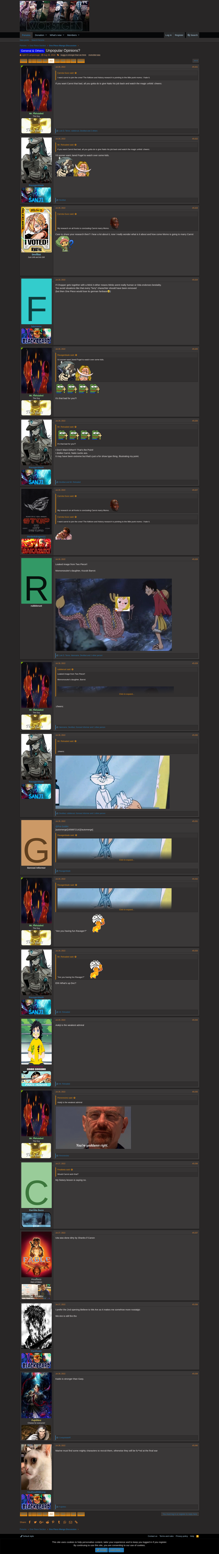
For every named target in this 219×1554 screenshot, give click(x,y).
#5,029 (195, 663)
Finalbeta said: (64, 1169)
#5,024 (195, 280)
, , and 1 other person (81, 655)
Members (72, 35)
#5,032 (195, 879)
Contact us (152, 1536)
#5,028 (195, 559)
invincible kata (94, 55)
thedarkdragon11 (36, 536)
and (70, 482)
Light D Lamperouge (31, 55)
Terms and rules (167, 1536)
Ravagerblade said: (66, 355)
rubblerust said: (64, 669)
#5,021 (195, 67)
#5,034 (195, 1020)
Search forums (37, 40)
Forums (26, 35)
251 (45, 61)
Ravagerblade (36, 185)
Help (192, 1536)
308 (73, 61)
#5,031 (195, 821)
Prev (24, 61)
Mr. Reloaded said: (66, 145)
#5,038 (195, 1304)
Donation (39, 35)
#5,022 (195, 139)
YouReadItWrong (36, 1492)
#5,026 (195, 421)
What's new (56, 35)
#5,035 (195, 1092)
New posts (24, 40)
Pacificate (36, 1351)
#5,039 (195, 1374)
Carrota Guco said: (66, 73)
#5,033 (195, 951)
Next (80, 61)
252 (51, 61)
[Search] (192, 35)
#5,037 (195, 1233)
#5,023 (195, 208)
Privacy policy (182, 1536)
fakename (36, 326)
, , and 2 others (78, 131)
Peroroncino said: (65, 1098)
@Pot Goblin (62, 826)
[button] (46, 35)
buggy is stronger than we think (73, 55)
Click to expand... (126, 694)
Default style (27, 1536)
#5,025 (195, 349)
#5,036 (195, 1164)
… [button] (34, 61)
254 (63, 61)
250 (39, 61)
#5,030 (195, 735)
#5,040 (195, 1445)
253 (57, 61)
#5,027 (195, 490)
